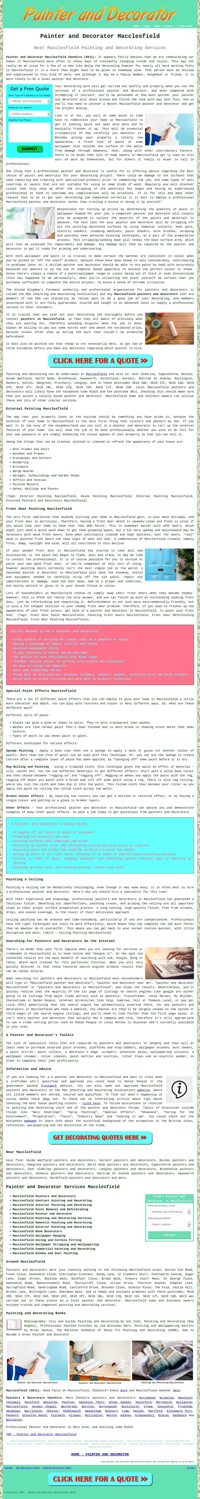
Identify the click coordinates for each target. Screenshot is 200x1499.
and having (156, 188)
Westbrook (69, 1406)
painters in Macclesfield (42, 319)
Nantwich (185, 1397)
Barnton (88, 1406)
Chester (53, 1411)
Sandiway (13, 1411)
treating (47, 180)
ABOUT (157, 26)
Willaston (184, 1402)
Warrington (33, 1411)
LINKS (146, 26)
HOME (136, 26)
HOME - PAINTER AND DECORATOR (100, 1454)
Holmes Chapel (44, 1406)
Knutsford (143, 1402)
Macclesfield (96, 374)
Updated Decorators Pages (57, 1468)
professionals (17, 164)
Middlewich (72, 1411)
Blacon (163, 1415)
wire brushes (165, 231)
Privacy (191, 1468)
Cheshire (83, 1397)
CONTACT (169, 26)
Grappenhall (144, 1415)
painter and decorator (160, 104)
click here (91, 1103)
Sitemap (9, 1468)
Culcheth (58, 1415)
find (18, 1160)
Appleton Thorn (91, 1402)
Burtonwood (108, 1406)
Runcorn (111, 1411)
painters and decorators (166, 289)
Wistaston (14, 1419)
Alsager (75, 1415)
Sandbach (179, 1415)
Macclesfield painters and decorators (146, 294)
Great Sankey (120, 1402)
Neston (111, 1415)
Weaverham (93, 1411)
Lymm (125, 1411)
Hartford (155, 1411)
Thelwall (13, 1402)
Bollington (94, 1415)
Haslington (130, 1406)
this (46, 1099)
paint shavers (137, 231)
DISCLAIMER (185, 26)
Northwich (164, 1402)
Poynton (68, 1402)
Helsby (138, 1411)
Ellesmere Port (179, 1411)
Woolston (50, 1402)
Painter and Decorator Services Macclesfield (63, 1187)
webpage (30, 1121)
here (123, 1390)
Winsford (32, 1402)
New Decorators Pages (28, 1468)
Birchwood (147, 1397)
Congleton (165, 1406)
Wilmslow (167, 1397)
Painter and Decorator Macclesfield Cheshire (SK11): (51, 57)
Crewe (148, 1406)
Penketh (12, 1415)
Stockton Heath (34, 1415)
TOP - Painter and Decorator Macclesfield (41, 1434)
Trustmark (49, 1085)
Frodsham (185, 1406)
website (143, 1090)
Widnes (126, 1415)
